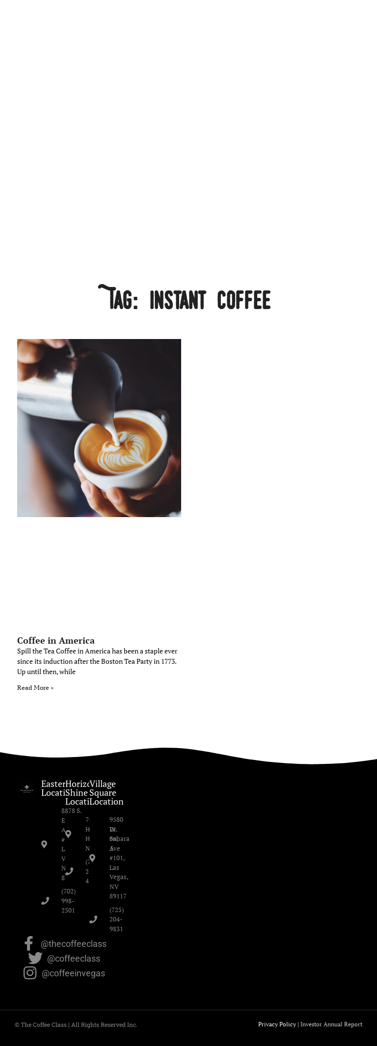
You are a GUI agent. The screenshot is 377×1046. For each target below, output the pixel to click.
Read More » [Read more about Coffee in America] (35, 687)
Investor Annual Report (331, 1024)
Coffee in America (56, 640)
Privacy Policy (277, 1024)
